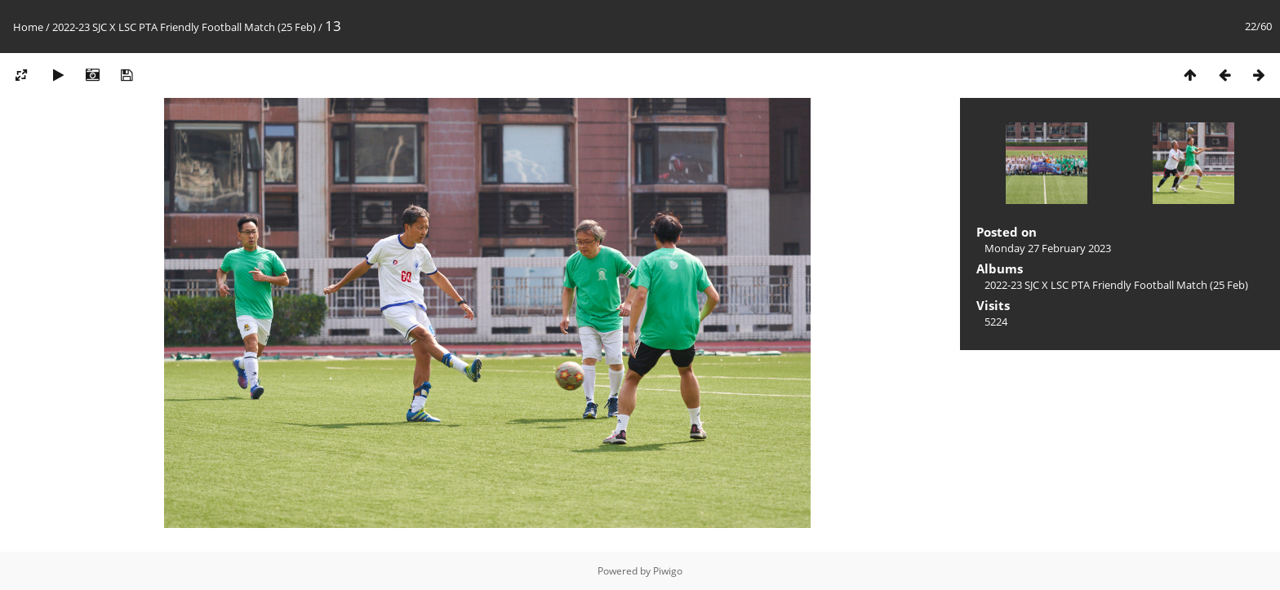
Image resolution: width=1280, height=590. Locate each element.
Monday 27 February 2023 (1047, 248)
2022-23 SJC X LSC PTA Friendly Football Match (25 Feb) (184, 27)
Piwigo (667, 571)
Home (28, 27)
